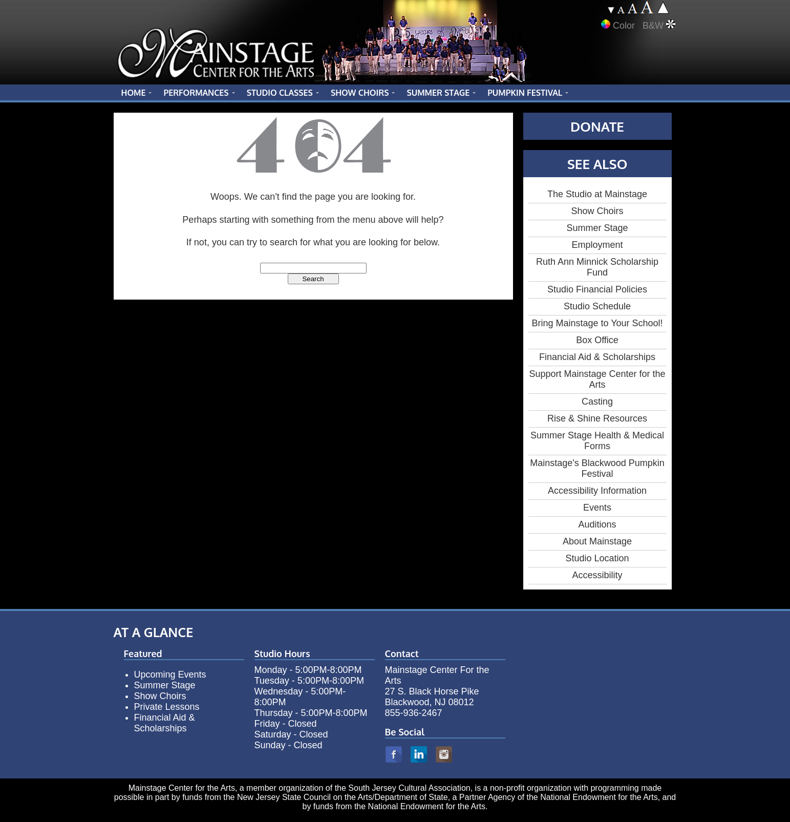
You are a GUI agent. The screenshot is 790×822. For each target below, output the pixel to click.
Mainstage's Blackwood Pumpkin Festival (597, 468)
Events (597, 507)
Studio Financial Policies (597, 289)
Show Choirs (597, 211)
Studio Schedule (597, 306)
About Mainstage (597, 541)
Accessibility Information (597, 491)
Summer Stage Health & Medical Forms (597, 440)
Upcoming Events (170, 674)
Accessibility (597, 575)
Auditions (597, 524)
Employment (597, 245)
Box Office (597, 340)
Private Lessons (167, 707)
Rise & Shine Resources (597, 418)
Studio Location (597, 558)
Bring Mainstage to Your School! (597, 323)
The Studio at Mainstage (597, 194)
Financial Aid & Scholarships (597, 357)
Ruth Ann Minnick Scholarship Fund (597, 267)
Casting (597, 401)
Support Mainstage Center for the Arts (597, 379)
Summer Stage (597, 228)
